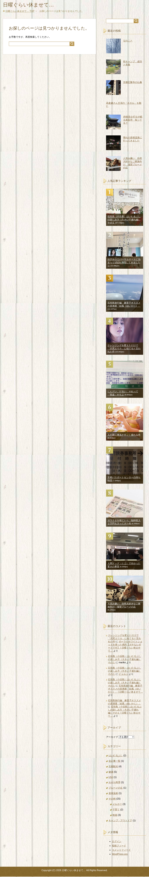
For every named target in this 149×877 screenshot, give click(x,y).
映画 (115, 815)
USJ (111, 777)
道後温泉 (113, 793)
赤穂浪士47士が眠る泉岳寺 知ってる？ (132, 120)
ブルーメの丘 (116, 788)
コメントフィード (121, 850)
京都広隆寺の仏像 (132, 82)
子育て (116, 810)
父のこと (128, 41)
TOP (19, 11)
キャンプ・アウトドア (120, 821)
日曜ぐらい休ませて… (30, 5)
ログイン (116, 842)
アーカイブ (112, 737)
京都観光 (113, 767)
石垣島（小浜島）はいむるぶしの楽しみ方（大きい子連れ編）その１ (124, 220)
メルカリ (117, 804)
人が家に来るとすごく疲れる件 (124, 435)
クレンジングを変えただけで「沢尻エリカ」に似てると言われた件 (124, 349)
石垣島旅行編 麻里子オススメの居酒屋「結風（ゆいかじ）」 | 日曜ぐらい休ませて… (125, 689)
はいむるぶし (116, 756)
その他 (112, 799)
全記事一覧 (114, 761)
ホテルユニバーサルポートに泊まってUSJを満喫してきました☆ (124, 263)
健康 (111, 772)
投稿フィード (119, 846)
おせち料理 (114, 783)
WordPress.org (120, 854)
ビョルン (123, 674)
